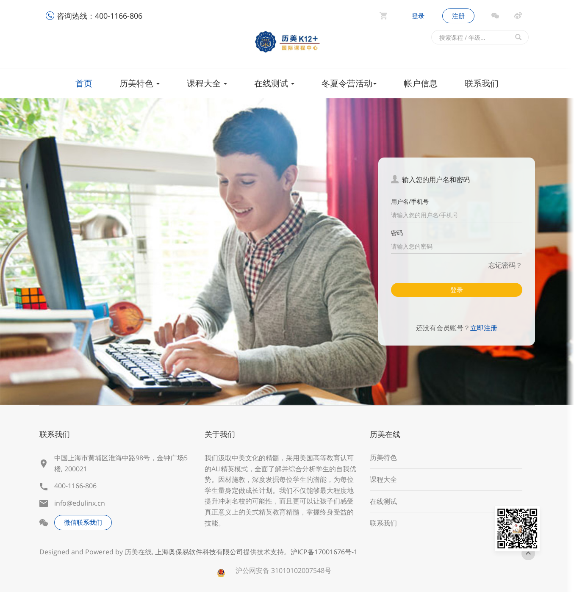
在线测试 (274, 83)
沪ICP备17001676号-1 (324, 551)
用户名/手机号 (410, 201)
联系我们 (482, 83)
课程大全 (207, 83)
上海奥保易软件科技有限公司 (199, 551)
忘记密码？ (505, 265)
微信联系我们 (83, 522)
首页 (83, 83)
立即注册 (483, 327)
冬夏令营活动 (349, 83)
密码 (397, 233)
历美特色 (139, 83)
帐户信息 (421, 83)
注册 (458, 15)
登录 (418, 15)
